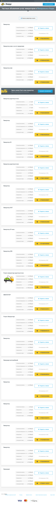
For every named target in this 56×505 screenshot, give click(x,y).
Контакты (53, 0)
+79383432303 (44, 60)
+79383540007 (44, 156)
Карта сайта (52, 494)
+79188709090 (44, 243)
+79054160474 (44, 418)
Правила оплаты (29, 494)
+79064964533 (44, 287)
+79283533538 (44, 352)
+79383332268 (44, 222)
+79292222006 (44, 396)
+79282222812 (44, 309)
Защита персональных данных (41, 494)
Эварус (5, 494)
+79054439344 (44, 135)
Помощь (20, 494)
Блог (48, 0)
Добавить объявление (49, 4)
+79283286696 (44, 113)
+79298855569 (44, 440)
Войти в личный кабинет (7, 0)
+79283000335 (44, 461)
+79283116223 (44, 483)
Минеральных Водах (45, 8)
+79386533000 (44, 82)
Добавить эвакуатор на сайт (10, 494)
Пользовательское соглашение (39, 0)
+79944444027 (44, 265)
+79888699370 (44, 331)
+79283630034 (44, 374)
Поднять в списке (44, 28)
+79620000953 (44, 38)
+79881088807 (44, 178)
